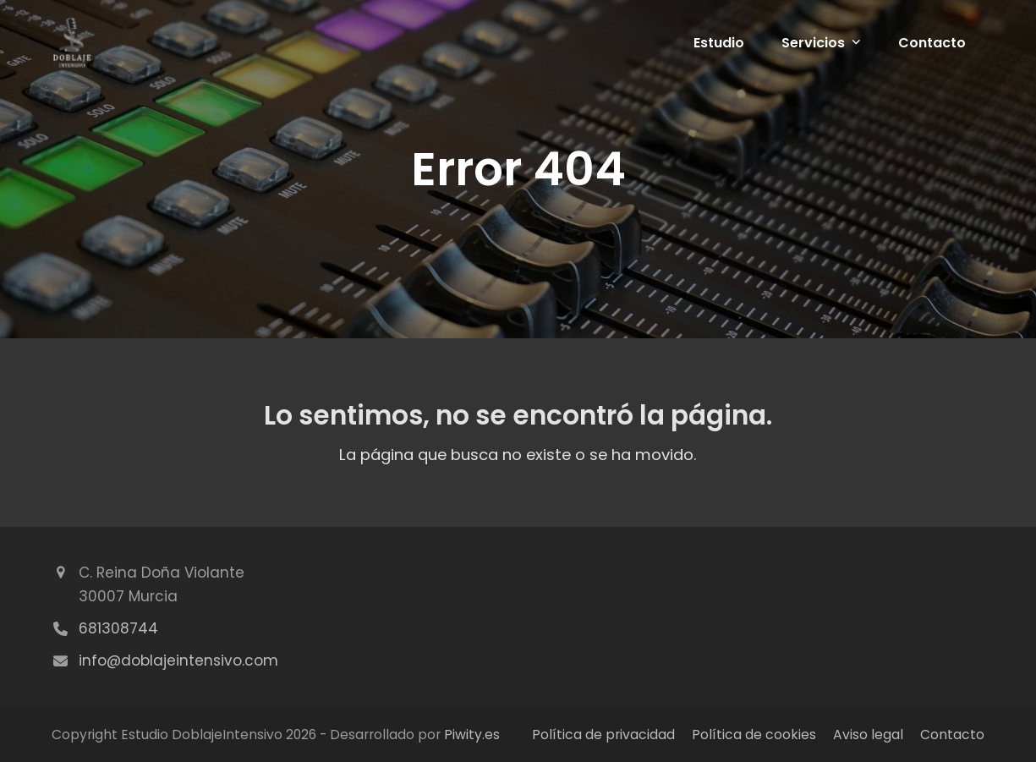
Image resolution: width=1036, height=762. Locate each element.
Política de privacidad (603, 734)
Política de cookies (754, 734)
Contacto (952, 734)
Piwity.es (472, 734)
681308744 (118, 628)
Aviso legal (868, 734)
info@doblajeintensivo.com (178, 660)
